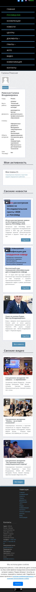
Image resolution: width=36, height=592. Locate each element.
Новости (11, 27)
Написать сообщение (5, 87)
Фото (9, 50)
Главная (11, 9)
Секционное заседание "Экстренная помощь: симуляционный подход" (16, 462)
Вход (21, 515)
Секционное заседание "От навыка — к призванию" (17, 379)
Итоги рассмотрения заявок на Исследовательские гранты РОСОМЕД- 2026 (17, 222)
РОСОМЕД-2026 (13, 15)
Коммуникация (14, 62)
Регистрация (23, 517)
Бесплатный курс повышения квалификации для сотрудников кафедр (17, 270)
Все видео (19, 482)
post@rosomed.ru (8, 547)
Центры (10, 33)
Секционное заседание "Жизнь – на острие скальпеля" (15, 421)
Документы (13, 39)
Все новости (19, 344)
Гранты (11, 44)
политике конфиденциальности (23, 576)
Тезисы (21, 498)
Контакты (11, 68)
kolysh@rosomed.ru (8, 559)
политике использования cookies (18, 578)
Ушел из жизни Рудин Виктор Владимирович (15, 317)
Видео (10, 56)
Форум (21, 506)
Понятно (18, 584)
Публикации (23, 502)
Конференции (13, 21)
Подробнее (25, 240)
